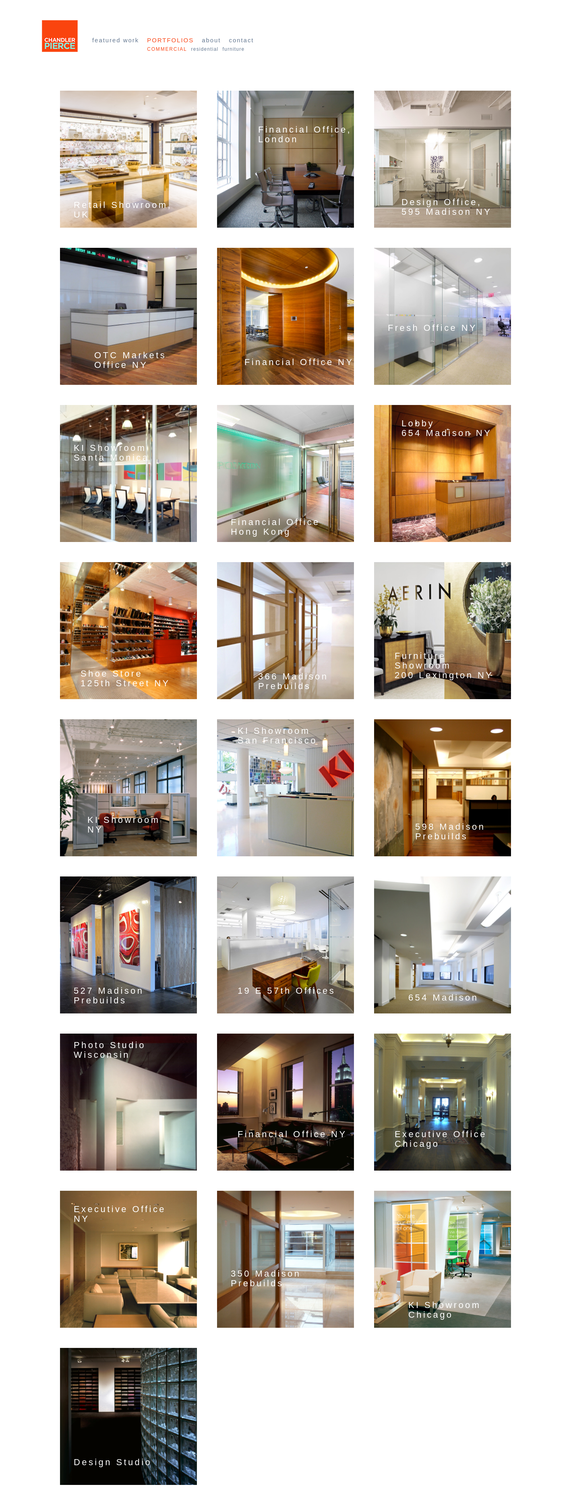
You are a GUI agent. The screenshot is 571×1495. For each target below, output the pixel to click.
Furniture (233, 49)
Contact (241, 40)
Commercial (167, 49)
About (211, 40)
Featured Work (115, 40)
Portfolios (170, 40)
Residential (205, 49)
